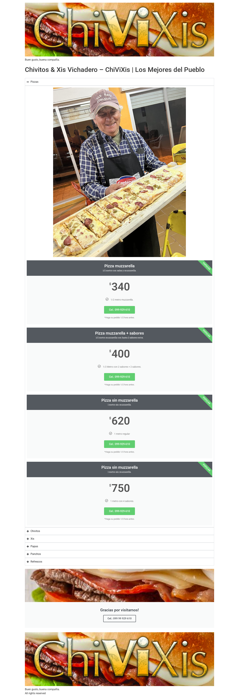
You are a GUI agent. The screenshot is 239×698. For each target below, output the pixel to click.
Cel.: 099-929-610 (119, 309)
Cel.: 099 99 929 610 (120, 618)
